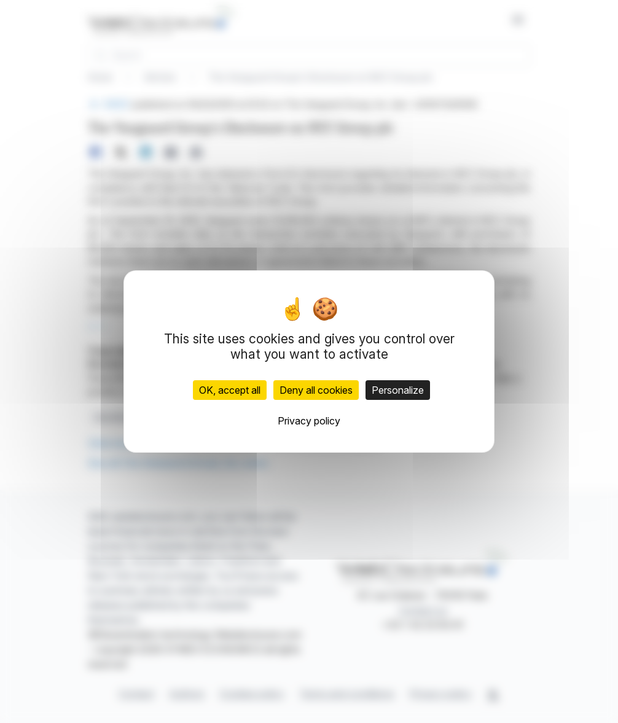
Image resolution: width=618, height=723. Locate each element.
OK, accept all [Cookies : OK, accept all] (229, 390)
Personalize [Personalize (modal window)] (398, 390)
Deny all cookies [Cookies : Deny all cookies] (316, 390)
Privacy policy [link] (309, 421)
